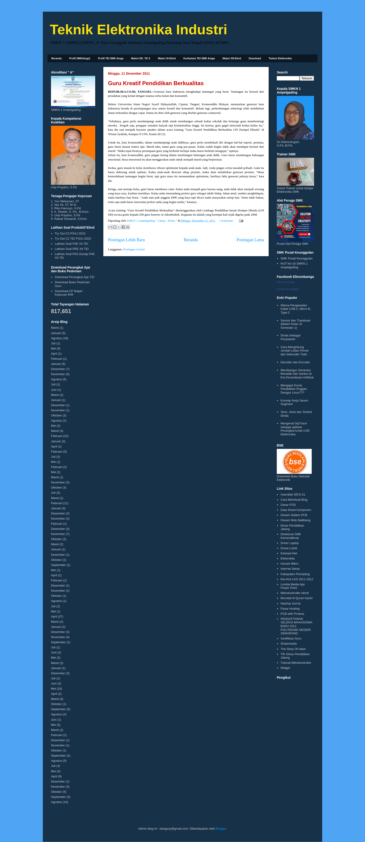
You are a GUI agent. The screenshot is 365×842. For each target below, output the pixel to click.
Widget (285, 668)
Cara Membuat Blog (294, 499)
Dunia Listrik (289, 548)
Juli (53, 343)
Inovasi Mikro (289, 563)
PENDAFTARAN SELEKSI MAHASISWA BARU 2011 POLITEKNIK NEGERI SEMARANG (296, 626)
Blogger (221, 828)
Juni (54, 389)
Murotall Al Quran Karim (297, 598)
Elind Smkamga (286, 282)
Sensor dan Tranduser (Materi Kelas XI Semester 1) (296, 324)
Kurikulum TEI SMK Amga (199, 58)
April (54, 353)
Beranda (56, 58)
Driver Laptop (290, 543)
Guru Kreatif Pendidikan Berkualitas (156, 83)
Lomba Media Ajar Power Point (293, 586)
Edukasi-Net (289, 553)
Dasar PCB (288, 505)
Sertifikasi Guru (291, 638)
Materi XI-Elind (167, 58)
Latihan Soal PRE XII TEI (72, 249)
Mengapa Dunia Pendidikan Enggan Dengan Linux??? (294, 389)
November (58, 374)
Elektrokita (288, 558)
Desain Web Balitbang (295, 520)
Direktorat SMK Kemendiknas (291, 536)
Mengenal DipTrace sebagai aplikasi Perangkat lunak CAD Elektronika (295, 429)
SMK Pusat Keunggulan (297, 258)
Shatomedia (289, 643)
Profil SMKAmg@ (80, 58)
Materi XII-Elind (232, 58)
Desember (58, 369)
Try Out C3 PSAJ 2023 (70, 233)
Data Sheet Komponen (296, 510)
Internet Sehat (290, 568)
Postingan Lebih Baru (126, 240)
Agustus (56, 338)
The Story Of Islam (293, 649)
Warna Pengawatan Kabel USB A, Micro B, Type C (296, 309)
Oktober (56, 415)
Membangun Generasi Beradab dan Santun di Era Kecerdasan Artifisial (297, 373)
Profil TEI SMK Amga (110, 58)
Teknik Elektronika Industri (138, 29)
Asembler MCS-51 (293, 494)
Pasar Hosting (290, 608)
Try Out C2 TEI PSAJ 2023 (73, 238)
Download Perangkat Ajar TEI (74, 277)
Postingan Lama (250, 240)
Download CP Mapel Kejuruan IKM (68, 293)
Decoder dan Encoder (295, 362)
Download (255, 58)
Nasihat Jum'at (291, 603)
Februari (56, 358)
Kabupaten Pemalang (295, 574)
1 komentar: (226, 220)
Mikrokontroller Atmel (295, 593)
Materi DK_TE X (140, 58)
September (58, 565)
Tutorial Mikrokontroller (296, 662)
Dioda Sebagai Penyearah (290, 337)
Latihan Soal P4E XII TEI (71, 243)
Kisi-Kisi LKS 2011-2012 (297, 579)
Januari (56, 333)
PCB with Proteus (292, 613)
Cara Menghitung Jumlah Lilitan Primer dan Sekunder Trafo (295, 350)
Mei (53, 348)
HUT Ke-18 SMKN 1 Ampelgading (294, 265)
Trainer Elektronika (280, 58)
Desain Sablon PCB (294, 515)
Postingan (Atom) (134, 249)
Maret (55, 327)
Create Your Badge (287, 289)
